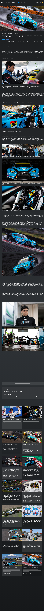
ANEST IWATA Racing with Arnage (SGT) (28, 419)
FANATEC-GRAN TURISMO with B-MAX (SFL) (9, 419)
